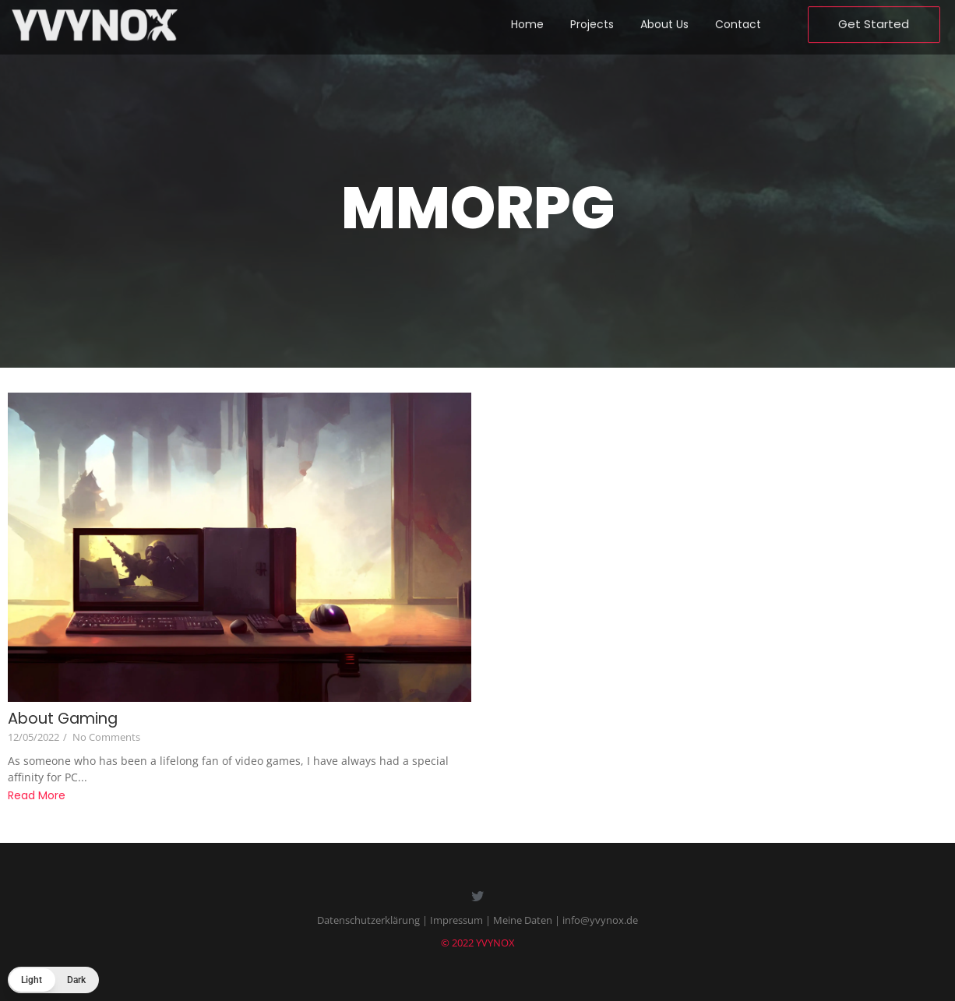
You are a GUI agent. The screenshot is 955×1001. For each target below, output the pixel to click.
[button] (53, 980)
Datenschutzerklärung (368, 920)
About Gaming (65, 719)
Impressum (456, 920)
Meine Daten (522, 920)
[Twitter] (477, 897)
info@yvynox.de (600, 920)
